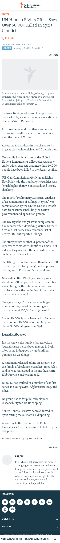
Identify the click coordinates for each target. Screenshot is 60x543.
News (5, 13)
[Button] (53, 55)
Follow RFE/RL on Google (37, 539)
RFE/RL (9, 38)
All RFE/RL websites (11, 539)
